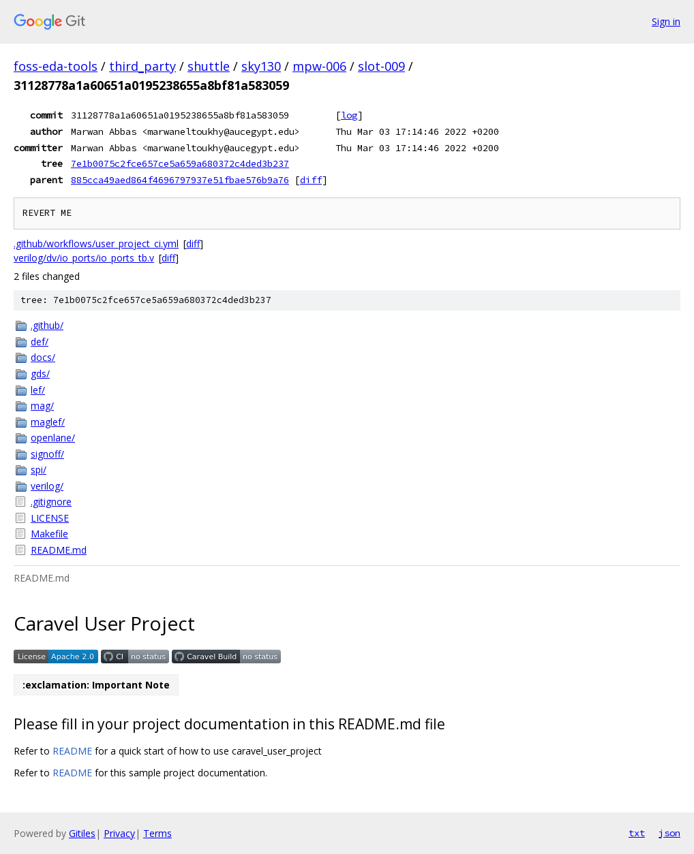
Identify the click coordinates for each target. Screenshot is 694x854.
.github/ (47, 325)
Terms (157, 833)
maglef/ (48, 421)
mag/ (42, 405)
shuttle (208, 66)
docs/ (43, 357)
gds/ (40, 373)
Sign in (666, 21)
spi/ (38, 469)
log (349, 115)
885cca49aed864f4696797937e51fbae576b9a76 (180, 180)
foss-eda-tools (55, 66)
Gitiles (82, 833)
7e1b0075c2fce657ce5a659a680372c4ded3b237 (180, 163)
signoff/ (47, 453)
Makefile (49, 533)
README (72, 750)
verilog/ (47, 485)
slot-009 (381, 66)
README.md (59, 549)
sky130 (261, 66)
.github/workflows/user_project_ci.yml (96, 243)
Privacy (119, 833)
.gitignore (51, 501)
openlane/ (53, 437)
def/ (39, 341)
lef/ (38, 389)
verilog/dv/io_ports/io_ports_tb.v (84, 257)
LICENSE (50, 517)
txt (637, 833)
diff (311, 180)
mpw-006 (319, 66)
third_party (142, 66)
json (669, 833)
